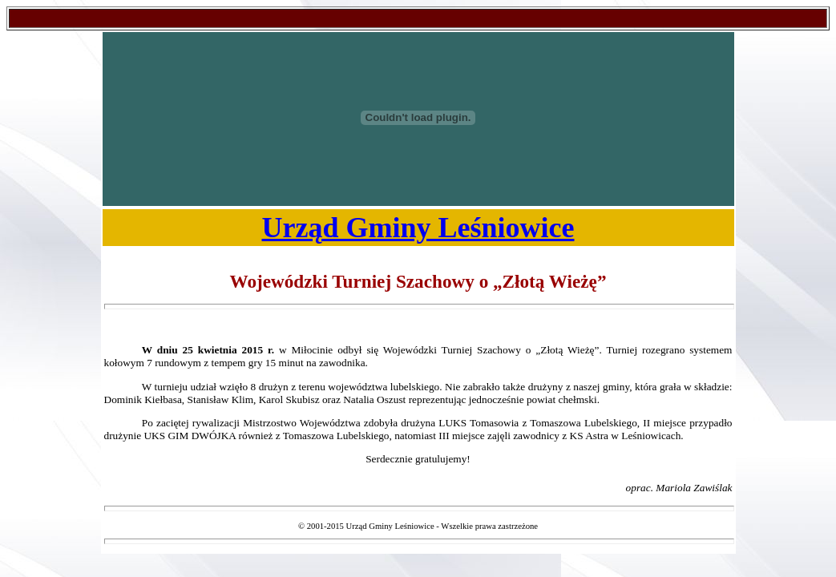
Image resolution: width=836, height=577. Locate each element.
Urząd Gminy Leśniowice (418, 228)
